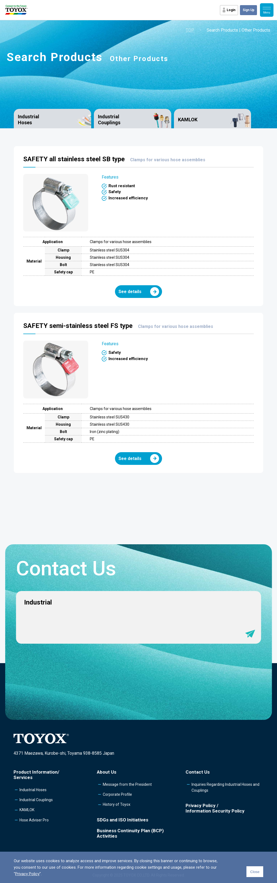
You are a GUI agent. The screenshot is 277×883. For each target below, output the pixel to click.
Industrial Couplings (109, 120)
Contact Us (198, 772)
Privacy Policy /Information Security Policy (215, 808)
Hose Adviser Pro (34, 820)
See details (138, 291)
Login (231, 10)
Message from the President (127, 784)
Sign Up (248, 10)
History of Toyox (116, 804)
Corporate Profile (117, 794)
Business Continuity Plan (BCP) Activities (130, 833)
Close (254, 872)
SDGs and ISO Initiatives (122, 819)
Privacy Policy (27, 873)
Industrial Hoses (28, 120)
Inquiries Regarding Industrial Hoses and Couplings (225, 787)
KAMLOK (187, 119)
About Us (106, 772)
